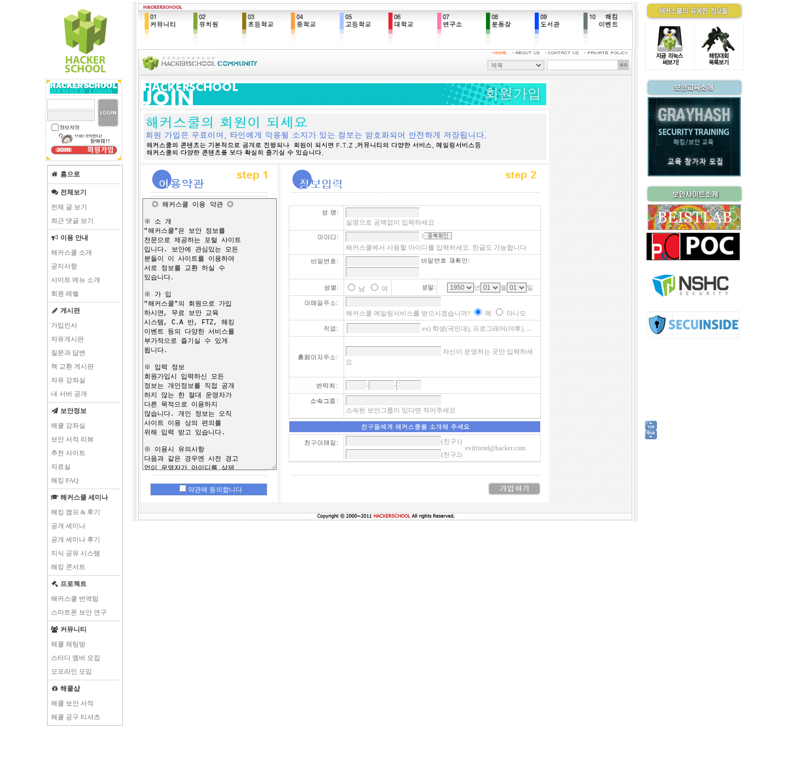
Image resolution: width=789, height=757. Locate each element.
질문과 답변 (68, 353)
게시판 (65, 310)
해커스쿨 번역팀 (75, 599)
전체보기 (68, 192)
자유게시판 (67, 339)
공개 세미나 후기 (75, 539)
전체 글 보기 (69, 207)
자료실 (61, 467)
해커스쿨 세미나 (79, 497)
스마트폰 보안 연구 (79, 612)
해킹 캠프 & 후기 (75, 512)
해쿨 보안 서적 (72, 703)
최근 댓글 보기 (72, 221)
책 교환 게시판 (72, 366)
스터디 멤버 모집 (75, 658)
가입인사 (64, 325)
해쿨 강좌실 (68, 425)
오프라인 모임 (71, 671)
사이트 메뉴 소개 (75, 280)
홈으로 (65, 174)
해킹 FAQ (64, 480)
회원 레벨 (65, 293)
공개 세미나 (68, 526)
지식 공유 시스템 (75, 553)
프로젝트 (68, 584)
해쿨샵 (65, 688)
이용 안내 (69, 238)
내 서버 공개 (69, 394)
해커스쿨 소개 (71, 252)
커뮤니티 (68, 629)
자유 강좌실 (68, 380)
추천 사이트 (68, 453)
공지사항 (64, 266)
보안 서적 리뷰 (72, 439)
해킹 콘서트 (68, 567)
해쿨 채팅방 (68, 644)
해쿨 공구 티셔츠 (75, 717)
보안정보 (68, 411)
